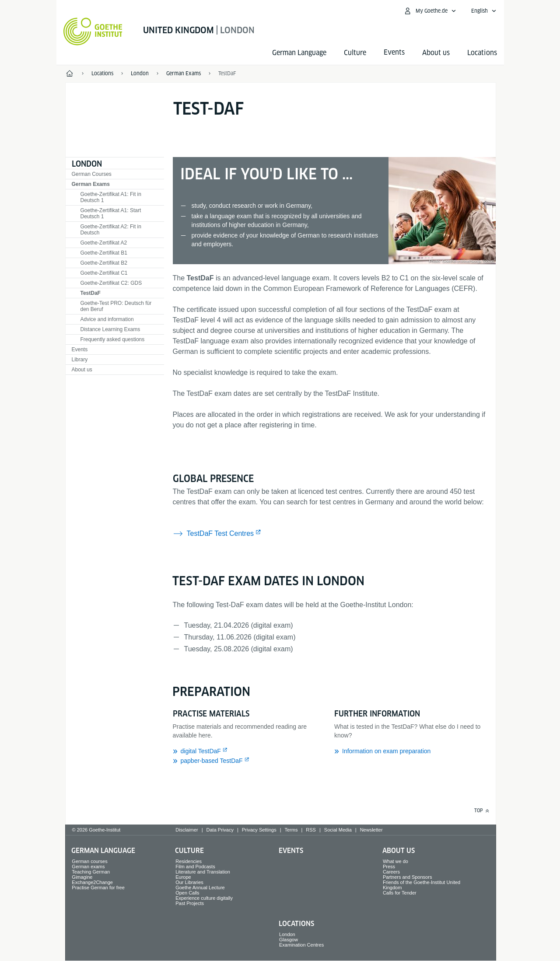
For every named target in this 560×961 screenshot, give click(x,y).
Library (80, 359)
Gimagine (82, 877)
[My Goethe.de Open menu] (430, 11)
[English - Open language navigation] (484, 11)
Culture (355, 52)
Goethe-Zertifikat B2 (103, 263)
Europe (183, 877)
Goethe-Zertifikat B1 (103, 253)
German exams (88, 866)
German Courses (92, 174)
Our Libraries (189, 882)
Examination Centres (301, 944)
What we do (395, 861)
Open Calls (187, 892)
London (87, 163)
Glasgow (288, 939)
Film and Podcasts (195, 866)
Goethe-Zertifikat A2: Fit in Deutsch (110, 230)
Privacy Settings (259, 829)
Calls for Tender (399, 892)
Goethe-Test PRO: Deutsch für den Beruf (116, 306)
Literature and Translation (202, 871)
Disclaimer (186, 829)
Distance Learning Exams (110, 329)
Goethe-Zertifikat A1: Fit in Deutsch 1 (110, 197)
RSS (311, 829)
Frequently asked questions (112, 339)
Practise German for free (98, 887)
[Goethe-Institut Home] (92, 31)
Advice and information (107, 319)
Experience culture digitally (204, 898)
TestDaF (90, 293)
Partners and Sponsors (407, 877)
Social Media (338, 829)
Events (80, 349)
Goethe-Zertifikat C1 (104, 273)
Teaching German (91, 871)
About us (436, 52)
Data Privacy (220, 829)
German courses (89, 861)
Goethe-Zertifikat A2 (103, 243)
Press (389, 866)
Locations (482, 52)
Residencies (188, 861)
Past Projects (189, 903)
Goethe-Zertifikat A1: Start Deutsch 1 (110, 213)
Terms (291, 829)
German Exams (91, 184)
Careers (391, 871)
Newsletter (371, 829)
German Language (299, 52)
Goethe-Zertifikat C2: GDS (111, 283)
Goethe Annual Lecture (200, 887)
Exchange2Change (92, 882)
